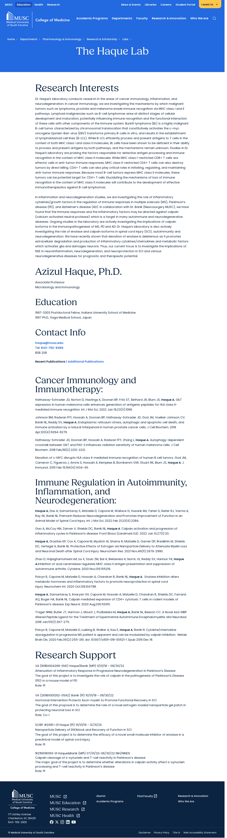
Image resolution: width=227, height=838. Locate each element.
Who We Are (199, 18)
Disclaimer (145, 832)
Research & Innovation (169, 18)
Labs (125, 39)
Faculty (142, 18)
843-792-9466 (52, 348)
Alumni (100, 796)
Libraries (150, 5)
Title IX (176, 832)
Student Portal (185, 5)
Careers (166, 5)
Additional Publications (86, 361)
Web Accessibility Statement (200, 832)
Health (38, 5)
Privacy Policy (161, 832)
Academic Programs (92, 18)
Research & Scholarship (102, 39)
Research (53, 5)
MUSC (9, 5)
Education (23, 5)
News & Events (131, 5)
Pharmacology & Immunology (62, 39)
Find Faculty (147, 796)
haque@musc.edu (49, 343)
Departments (122, 18)
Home (11, 39)
